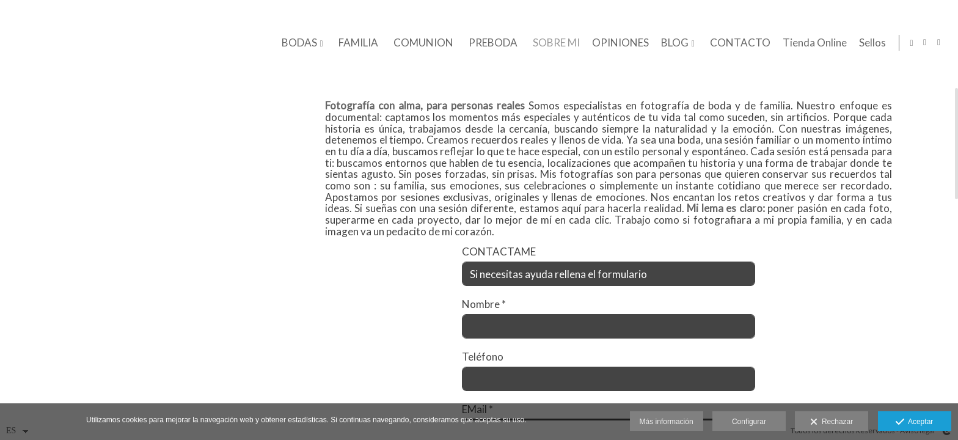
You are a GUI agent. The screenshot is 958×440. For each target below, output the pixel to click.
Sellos (870, 43)
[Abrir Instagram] (925, 43)
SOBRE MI (553, 43)
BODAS (297, 43)
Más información (666, 421)
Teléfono (482, 367)
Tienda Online (812, 43)
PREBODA (490, 43)
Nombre (484, 314)
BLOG (672, 43)
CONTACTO (738, 43)
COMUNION (421, 43)
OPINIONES (618, 43)
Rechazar (831, 422)
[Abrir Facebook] (939, 43)
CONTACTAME (499, 262)
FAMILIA (356, 43)
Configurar (749, 421)
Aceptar (914, 422)
